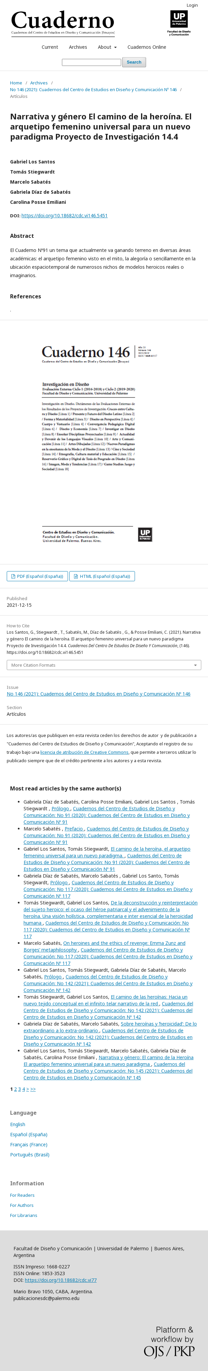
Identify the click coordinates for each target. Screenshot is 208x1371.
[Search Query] (91, 62)
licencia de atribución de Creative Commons (84, 752)
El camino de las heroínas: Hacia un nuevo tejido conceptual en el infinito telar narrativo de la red (105, 1000)
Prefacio (74, 828)
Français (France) (28, 1144)
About (105, 47)
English (17, 1124)
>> (33, 1089)
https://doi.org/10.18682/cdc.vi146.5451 (65, 215)
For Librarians (23, 1215)
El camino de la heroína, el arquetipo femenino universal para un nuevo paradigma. (107, 852)
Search (134, 62)
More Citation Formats (33, 665)
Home (16, 83)
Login (192, 5)
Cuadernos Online (147, 47)
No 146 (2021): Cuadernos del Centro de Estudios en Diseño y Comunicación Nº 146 (93, 89)
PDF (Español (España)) (39, 576)
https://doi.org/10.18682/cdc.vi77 (61, 1280)
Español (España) (28, 1134)
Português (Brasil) (29, 1154)
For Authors (22, 1205)
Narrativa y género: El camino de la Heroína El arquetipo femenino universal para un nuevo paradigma (109, 1060)
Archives (78, 47)
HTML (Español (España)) (104, 576)
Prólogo (60, 808)
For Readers (22, 1195)
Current (50, 47)
